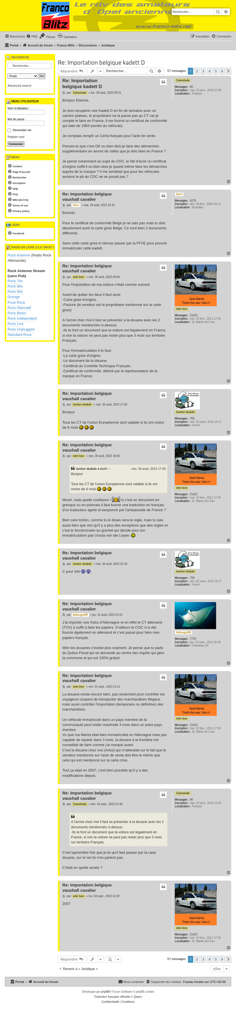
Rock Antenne (19, 255)
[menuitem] (31, 36)
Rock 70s (15, 281)
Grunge (14, 297)
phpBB (105, 991)
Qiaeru (138, 996)
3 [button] (203, 71)
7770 (193, 638)
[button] (228, 71)
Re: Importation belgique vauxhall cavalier (87, 197)
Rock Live (15, 324)
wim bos (181, 308)
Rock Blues (17, 313)
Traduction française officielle (112, 996)
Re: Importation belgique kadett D (101, 63)
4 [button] (210, 71)
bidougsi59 (183, 632)
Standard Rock (20, 334)
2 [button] (197, 71)
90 (191, 86)
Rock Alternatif (19, 308)
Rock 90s (15, 291)
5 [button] (216, 71)
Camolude (183, 80)
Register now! (16, 136)
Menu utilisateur (22, 101)
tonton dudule (185, 412)
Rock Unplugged (21, 329)
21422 (194, 315)
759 (192, 418)
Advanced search (19, 85)
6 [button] (222, 71)
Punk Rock (16, 302)
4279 (193, 200)
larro (179, 194)
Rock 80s (15, 286)
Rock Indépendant (22, 318)
